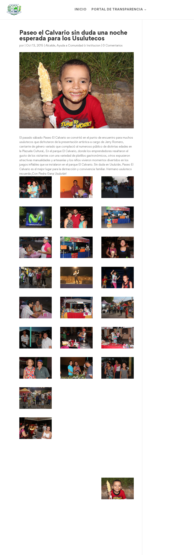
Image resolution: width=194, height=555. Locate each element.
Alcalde (50, 45)
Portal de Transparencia (117, 9)
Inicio (81, 9)
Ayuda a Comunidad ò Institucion (78, 45)
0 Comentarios (113, 45)
